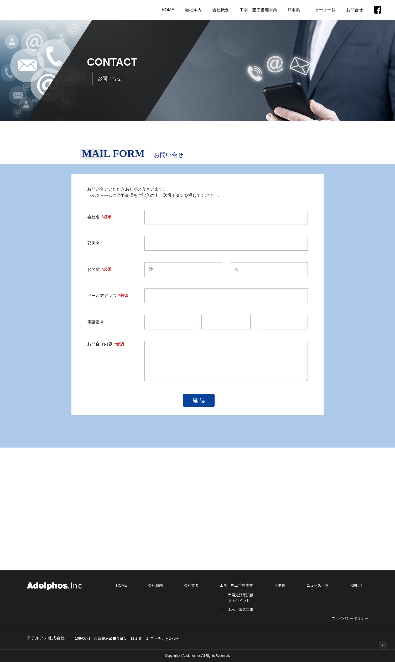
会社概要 (220, 10)
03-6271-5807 (122, 521)
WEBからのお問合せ (283, 518)
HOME (168, 10)
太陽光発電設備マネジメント (240, 598)
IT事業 (294, 10)
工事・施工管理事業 (258, 10)
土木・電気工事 (240, 609)
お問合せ (354, 10)
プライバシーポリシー (349, 618)
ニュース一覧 (323, 10)
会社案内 (193, 10)
